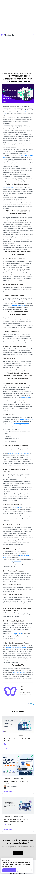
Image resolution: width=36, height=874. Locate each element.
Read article (8, 749)
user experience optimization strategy (16, 647)
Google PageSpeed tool (26, 419)
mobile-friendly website (15, 633)
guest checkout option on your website (18, 454)
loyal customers (25, 397)
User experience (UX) (8, 188)
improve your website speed (21, 423)
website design (17, 507)
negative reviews (16, 561)
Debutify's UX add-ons (18, 672)
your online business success (17, 305)
